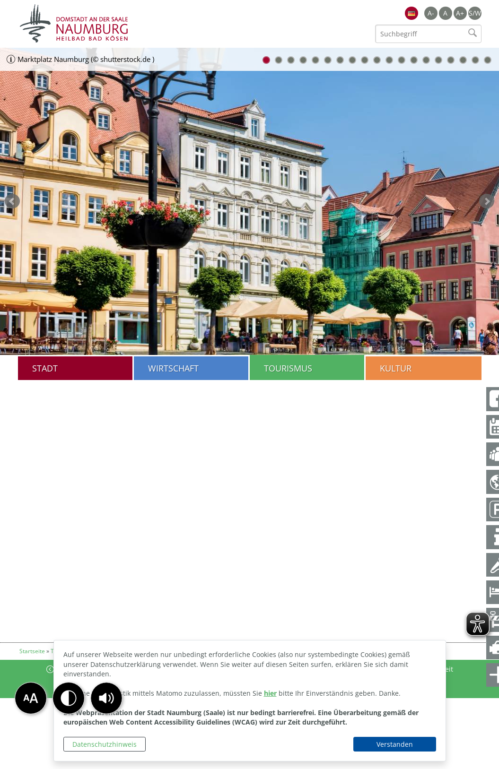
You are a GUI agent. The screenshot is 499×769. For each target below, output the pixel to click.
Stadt (45, 368)
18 (475, 60)
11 (389, 60)
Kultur (395, 368)
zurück (12, 201)
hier (270, 693)
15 (438, 60)
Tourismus (288, 368)
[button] (106, 698)
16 (451, 60)
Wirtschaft (173, 368)
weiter (486, 201)
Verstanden (394, 744)
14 (426, 60)
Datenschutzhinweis (104, 744)
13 (414, 60)
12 (401, 60)
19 (487, 60)
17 (463, 60)
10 (377, 60)
